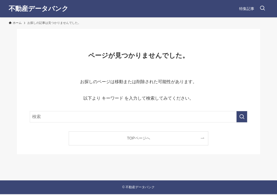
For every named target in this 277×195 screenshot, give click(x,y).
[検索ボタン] (262, 8)
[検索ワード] (138, 116)
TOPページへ (138, 138)
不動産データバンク (38, 8)
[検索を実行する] (241, 116)
